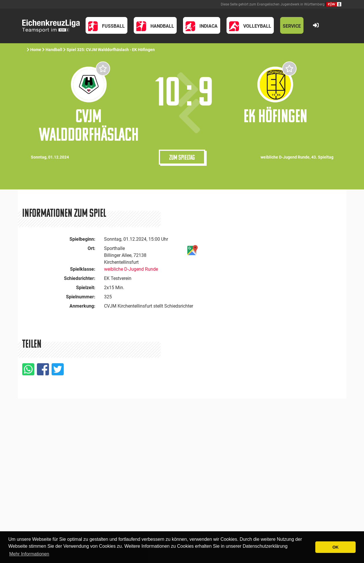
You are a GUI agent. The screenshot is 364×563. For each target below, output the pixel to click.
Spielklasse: (82, 269)
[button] (107, 25)
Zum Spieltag (182, 157)
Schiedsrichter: (79, 278)
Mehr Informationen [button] (29, 553)
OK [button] (335, 547)
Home (35, 49)
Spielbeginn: (82, 239)
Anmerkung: (82, 306)
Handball (54, 49)
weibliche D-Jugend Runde (131, 269)
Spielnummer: (80, 297)
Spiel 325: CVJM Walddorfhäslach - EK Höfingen (111, 49)
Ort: (91, 248)
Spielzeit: (85, 287)
